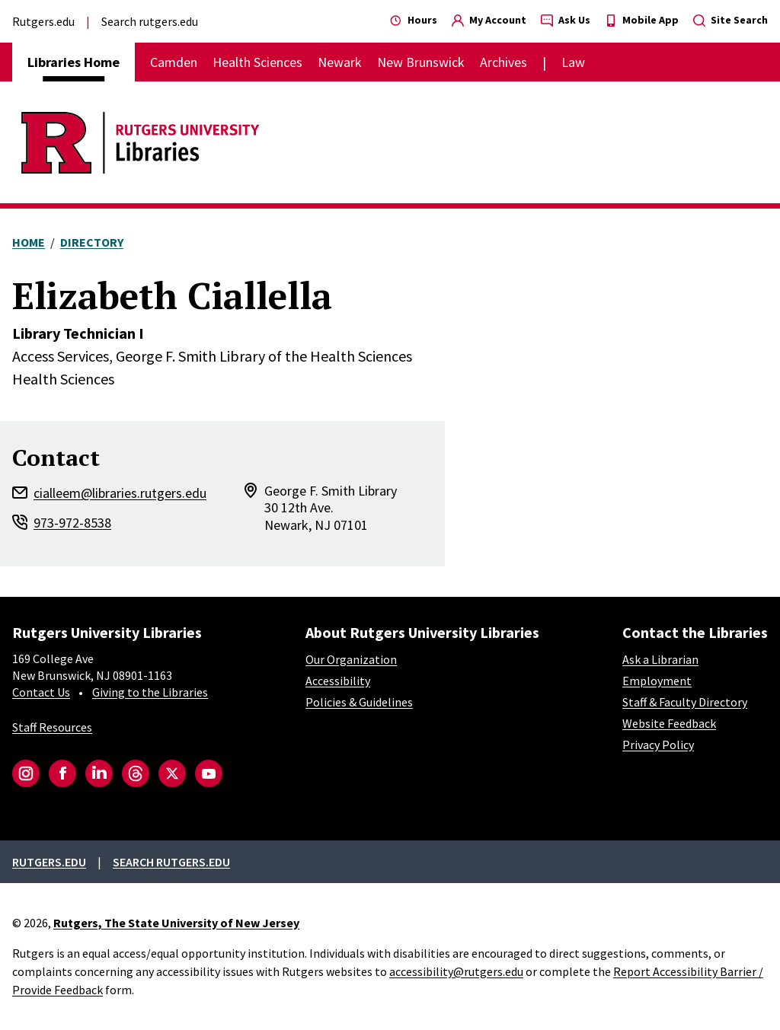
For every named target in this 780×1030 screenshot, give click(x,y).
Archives (503, 62)
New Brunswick (421, 62)
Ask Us (565, 20)
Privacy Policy (658, 744)
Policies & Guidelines (359, 702)
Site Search (730, 20)
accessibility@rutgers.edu (456, 971)
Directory (91, 242)
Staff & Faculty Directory (684, 702)
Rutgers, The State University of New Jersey (176, 922)
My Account (489, 20)
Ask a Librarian (660, 659)
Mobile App (642, 20)
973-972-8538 (72, 522)
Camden (173, 62)
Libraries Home (73, 62)
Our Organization (351, 659)
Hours (413, 20)
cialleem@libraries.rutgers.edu (120, 493)
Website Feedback (669, 723)
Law (573, 62)
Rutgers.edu (43, 21)
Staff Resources (52, 727)
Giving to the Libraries (150, 692)
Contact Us (41, 692)
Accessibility (337, 680)
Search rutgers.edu (149, 21)
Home (28, 242)
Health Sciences (257, 62)
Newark (340, 62)
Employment (657, 680)
